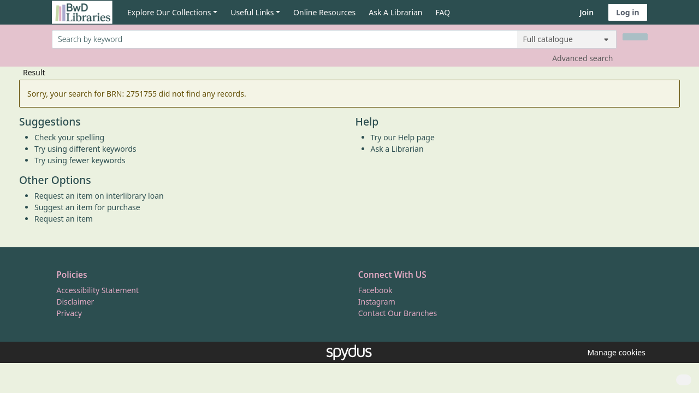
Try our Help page (403, 137)
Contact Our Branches (397, 313)
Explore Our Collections (169, 12)
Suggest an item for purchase (87, 207)
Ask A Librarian (395, 12)
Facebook (375, 290)
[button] (614, 352)
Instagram (376, 301)
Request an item (63, 218)
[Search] (635, 36)
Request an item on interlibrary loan (99, 195)
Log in (627, 12)
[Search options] (567, 39)
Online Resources (324, 12)
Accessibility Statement (97, 290)
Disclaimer (75, 301)
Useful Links (252, 12)
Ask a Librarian (397, 149)
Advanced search (582, 58)
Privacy (69, 313)
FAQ (443, 12)
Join (586, 12)
